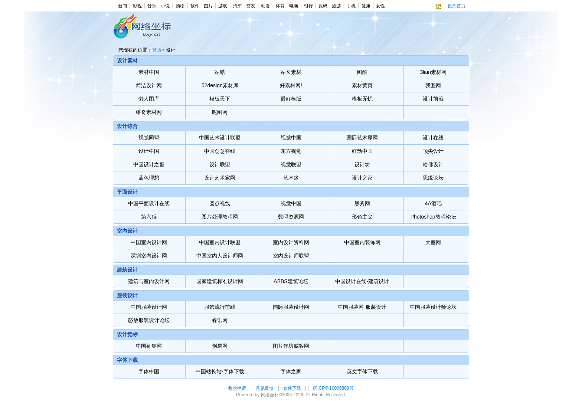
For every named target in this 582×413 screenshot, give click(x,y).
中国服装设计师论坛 (433, 307)
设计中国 (148, 151)
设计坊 (362, 164)
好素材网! (291, 85)
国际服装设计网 (291, 307)
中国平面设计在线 (149, 203)
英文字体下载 (362, 371)
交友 (250, 6)
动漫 (265, 6)
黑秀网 (362, 203)
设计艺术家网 (219, 178)
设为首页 (456, 6)
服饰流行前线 (219, 307)
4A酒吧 (433, 203)
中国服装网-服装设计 (362, 307)
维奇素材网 (149, 112)
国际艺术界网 (362, 138)
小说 (165, 6)
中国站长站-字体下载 (220, 371)
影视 (137, 6)
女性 (380, 6)
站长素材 (291, 72)
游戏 (222, 6)
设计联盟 (219, 164)
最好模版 (291, 99)
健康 (366, 6)
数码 (322, 6)
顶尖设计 (433, 151)
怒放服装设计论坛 (149, 320)
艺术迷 (291, 178)
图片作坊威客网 (291, 346)
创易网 (220, 346)
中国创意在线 (219, 151)
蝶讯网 (220, 320)
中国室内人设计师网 (219, 256)
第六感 (149, 217)
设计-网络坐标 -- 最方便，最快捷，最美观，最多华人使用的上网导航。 (143, 30)
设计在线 (433, 138)
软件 (194, 6)
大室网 (433, 242)
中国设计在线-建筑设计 (362, 281)
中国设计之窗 (148, 164)
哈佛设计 (433, 164)
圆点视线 (219, 203)
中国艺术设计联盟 (220, 138)
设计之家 (362, 178)
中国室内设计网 (149, 242)
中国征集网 (149, 346)
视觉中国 (291, 138)
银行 (308, 6)
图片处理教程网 (220, 217)
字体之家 (291, 371)
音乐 (151, 6)
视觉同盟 (148, 138)
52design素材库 (220, 85)
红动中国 (362, 151)
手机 (351, 6)
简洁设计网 (149, 85)
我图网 (433, 85)
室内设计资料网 (291, 242)
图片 (208, 6)
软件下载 (292, 388)
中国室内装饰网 (362, 242)
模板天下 (219, 99)
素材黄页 (362, 85)
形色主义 (362, 217)
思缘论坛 (433, 178)
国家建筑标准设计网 (219, 281)
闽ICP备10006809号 (333, 388)
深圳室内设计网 (149, 256)
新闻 (122, 6)
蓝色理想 (148, 178)
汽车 (237, 6)
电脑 (293, 6)
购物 (180, 6)
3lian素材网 (433, 72)
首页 (157, 50)
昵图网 (220, 112)
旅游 (336, 6)
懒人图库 (148, 99)
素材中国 (148, 72)
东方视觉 (291, 151)
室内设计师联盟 (291, 256)
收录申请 (237, 388)
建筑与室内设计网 (149, 281)
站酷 (220, 72)
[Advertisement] (289, 32)
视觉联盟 (291, 164)
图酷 (362, 72)
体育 (280, 6)
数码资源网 (291, 217)
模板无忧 (362, 99)
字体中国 (148, 371)
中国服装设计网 (149, 307)
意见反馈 (265, 388)
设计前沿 (433, 99)
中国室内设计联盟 (220, 242)
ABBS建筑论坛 (291, 281)
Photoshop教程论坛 (433, 217)
